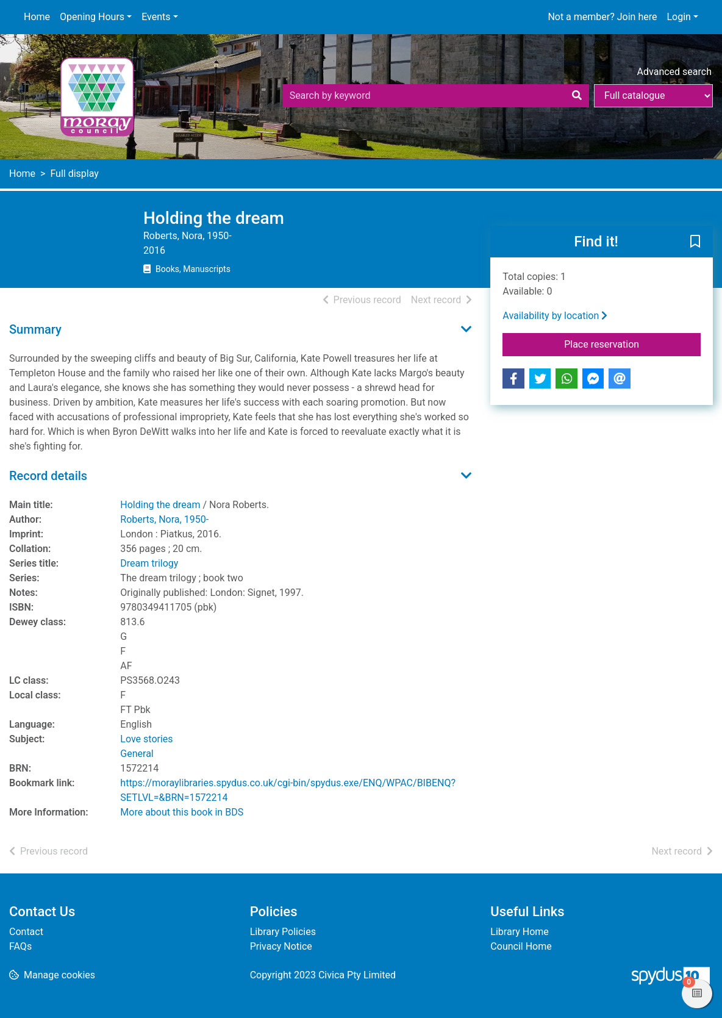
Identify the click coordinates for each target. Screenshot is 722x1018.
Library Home (519, 931)
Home (37, 17)
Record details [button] (48, 475)
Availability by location (554, 315)
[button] (695, 242)
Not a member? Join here (602, 17)
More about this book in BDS (181, 812)
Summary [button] (35, 329)
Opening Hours (92, 17)
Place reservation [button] (632, 343)
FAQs (20, 946)
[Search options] (653, 95)
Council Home (520, 946)
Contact (26, 931)
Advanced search (674, 71)
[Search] (577, 95)
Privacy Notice (281, 946)
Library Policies (283, 931)
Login (678, 17)
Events (155, 17)
